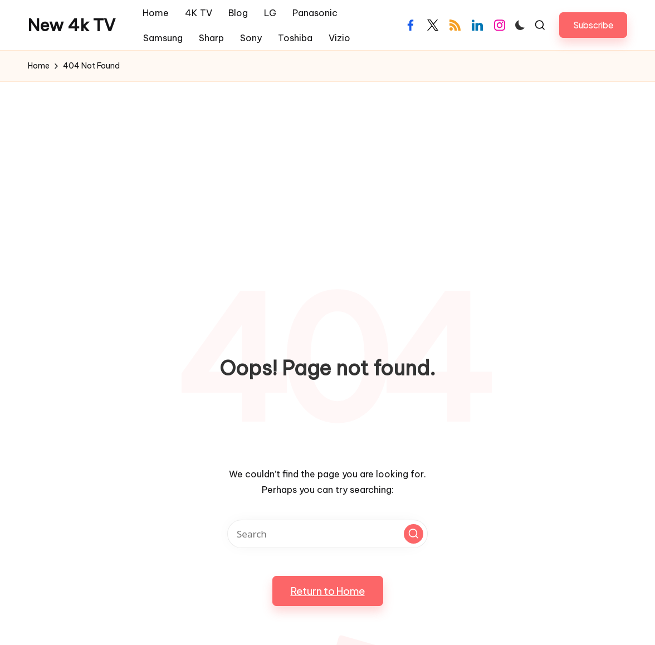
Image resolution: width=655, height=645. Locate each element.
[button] (593, 24)
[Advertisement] (327, 165)
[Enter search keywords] (327, 534)
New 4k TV (71, 25)
